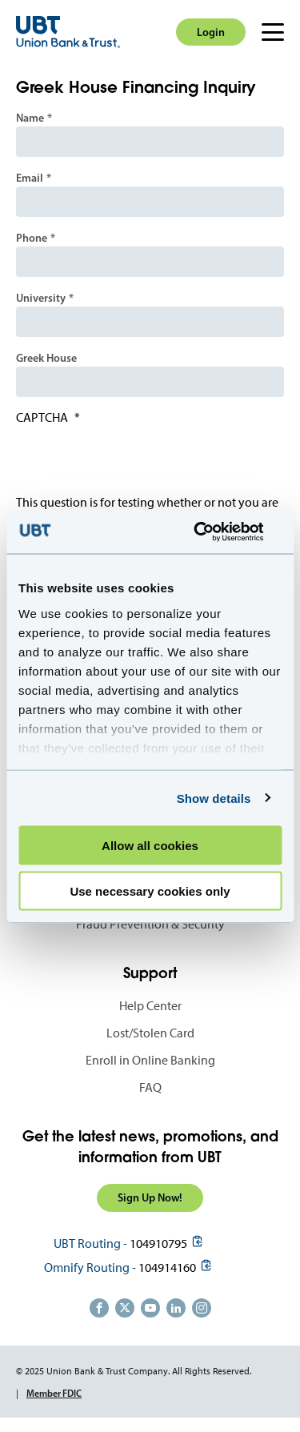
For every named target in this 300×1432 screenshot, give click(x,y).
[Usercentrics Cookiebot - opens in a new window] (214, 531)
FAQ (150, 1087)
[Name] (150, 141)
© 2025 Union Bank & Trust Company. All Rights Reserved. (133, 1371)
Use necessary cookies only (150, 890)
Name (30, 117)
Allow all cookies (150, 845)
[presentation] (137, 463)
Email (29, 177)
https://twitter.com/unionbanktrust (124, 1308)
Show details (214, 797)
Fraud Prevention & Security (150, 924)
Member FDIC (54, 1393)
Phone (31, 238)
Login (211, 32)
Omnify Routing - (90, 1267)
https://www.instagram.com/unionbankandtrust (201, 1308)
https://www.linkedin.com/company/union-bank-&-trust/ (176, 1308)
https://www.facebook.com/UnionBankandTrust (99, 1308)
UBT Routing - (90, 1243)
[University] (150, 322)
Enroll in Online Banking (150, 1060)
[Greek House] (150, 382)
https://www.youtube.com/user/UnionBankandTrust (150, 1308)
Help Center (150, 1005)
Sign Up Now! (150, 1197)
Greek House (46, 358)
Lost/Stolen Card (150, 1033)
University (41, 298)
